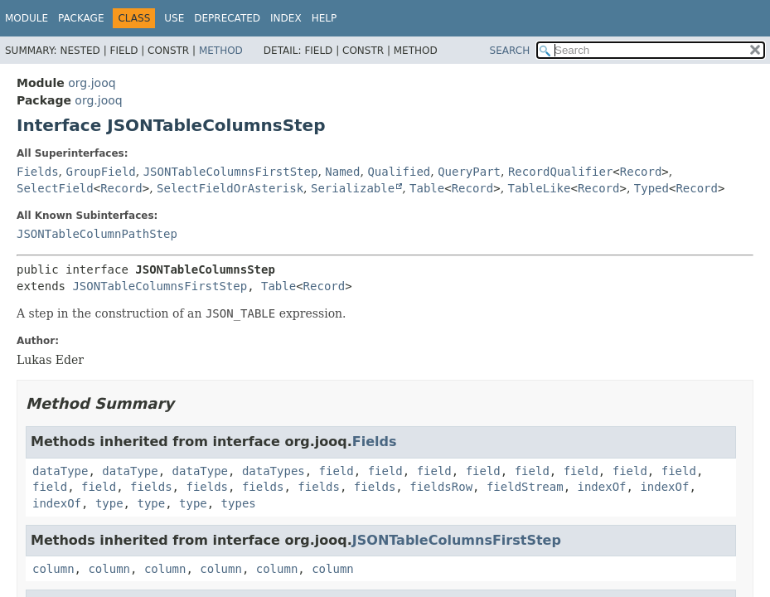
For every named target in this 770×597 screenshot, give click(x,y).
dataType (60, 471)
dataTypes (273, 471)
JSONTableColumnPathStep (97, 233)
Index (286, 18)
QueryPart (469, 171)
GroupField (100, 171)
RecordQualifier (560, 171)
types (238, 503)
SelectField (55, 188)
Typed (651, 188)
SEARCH (510, 50)
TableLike (539, 188)
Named (342, 171)
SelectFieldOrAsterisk (230, 188)
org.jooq (91, 83)
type (109, 503)
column (53, 568)
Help (324, 18)
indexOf (602, 486)
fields (151, 486)
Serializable (353, 188)
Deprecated (227, 18)
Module (26, 18)
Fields (38, 171)
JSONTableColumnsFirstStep (230, 171)
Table (426, 188)
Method (221, 50)
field (336, 471)
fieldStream (525, 486)
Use (174, 18)
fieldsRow (440, 486)
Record (641, 171)
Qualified (398, 171)
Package (81, 18)
